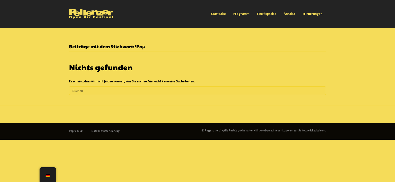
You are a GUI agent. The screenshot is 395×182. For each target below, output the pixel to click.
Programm (241, 14)
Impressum (76, 131)
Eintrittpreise (266, 14)
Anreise (289, 14)
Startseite (218, 14)
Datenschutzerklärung (105, 131)
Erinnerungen (312, 14)
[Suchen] (197, 90)
